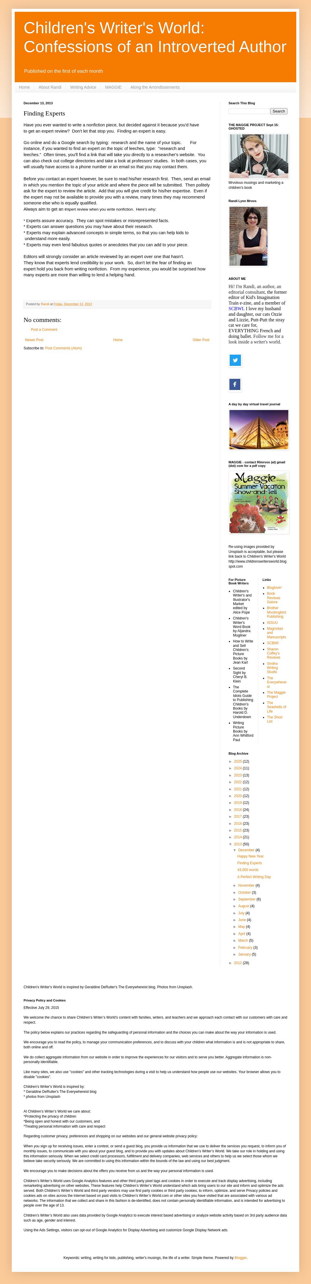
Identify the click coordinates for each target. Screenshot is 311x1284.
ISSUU (272, 623)
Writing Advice (83, 87)
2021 (238, 789)
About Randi (50, 87)
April (242, 934)
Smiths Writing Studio (272, 668)
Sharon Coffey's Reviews (273, 653)
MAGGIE (113, 87)
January (245, 954)
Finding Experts (249, 863)
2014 (238, 837)
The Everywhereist (277, 682)
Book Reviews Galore (273, 597)
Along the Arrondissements (155, 87)
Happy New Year (250, 856)
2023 (238, 775)
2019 (238, 803)
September (247, 899)
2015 (238, 830)
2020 (238, 796)
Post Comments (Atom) (63, 348)
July (242, 913)
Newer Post (34, 340)
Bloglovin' (274, 588)
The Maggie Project (276, 694)
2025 (238, 761)
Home (24, 87)
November (247, 885)
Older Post (201, 340)
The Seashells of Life (276, 707)
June (242, 920)
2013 (238, 844)
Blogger (241, 1258)
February (245, 948)
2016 (238, 824)
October (245, 892)
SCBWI (273, 643)
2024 (238, 768)
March (243, 940)
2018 (238, 810)
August (244, 906)
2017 (238, 816)
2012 (238, 963)
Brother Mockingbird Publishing (276, 612)
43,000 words (248, 870)
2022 (238, 782)
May (242, 927)
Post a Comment (44, 330)
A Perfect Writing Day (254, 877)
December (247, 850)
